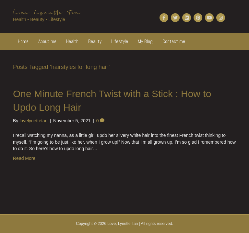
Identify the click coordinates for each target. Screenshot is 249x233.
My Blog (145, 41)
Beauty (94, 41)
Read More (24, 158)
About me (47, 41)
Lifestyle (119, 41)
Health (72, 41)
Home (23, 41)
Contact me (173, 41)
